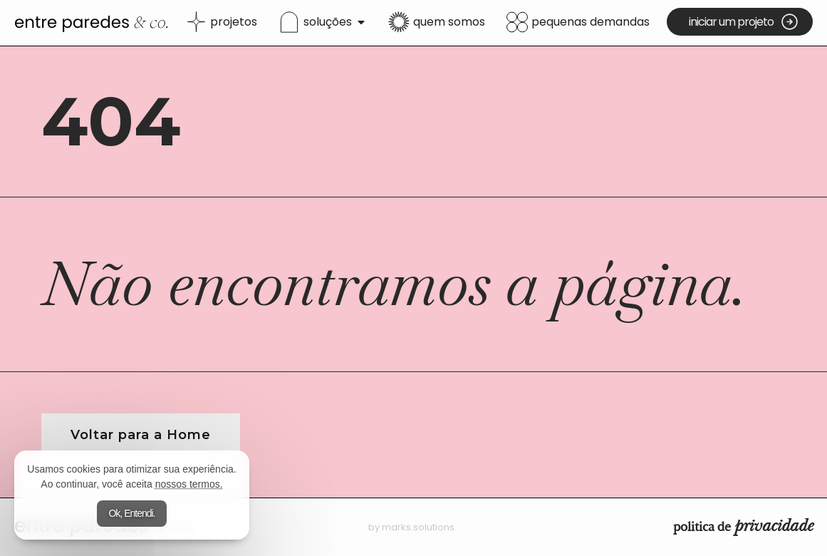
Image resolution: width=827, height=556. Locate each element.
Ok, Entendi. (131, 513)
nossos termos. (189, 484)
